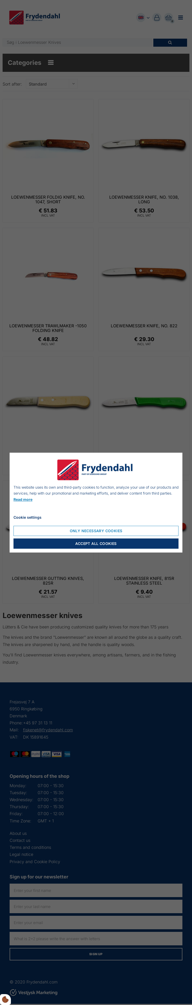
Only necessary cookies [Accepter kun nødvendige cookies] (96, 531)
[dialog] (96, 502)
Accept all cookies (95, 543)
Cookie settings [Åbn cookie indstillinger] (27, 517)
